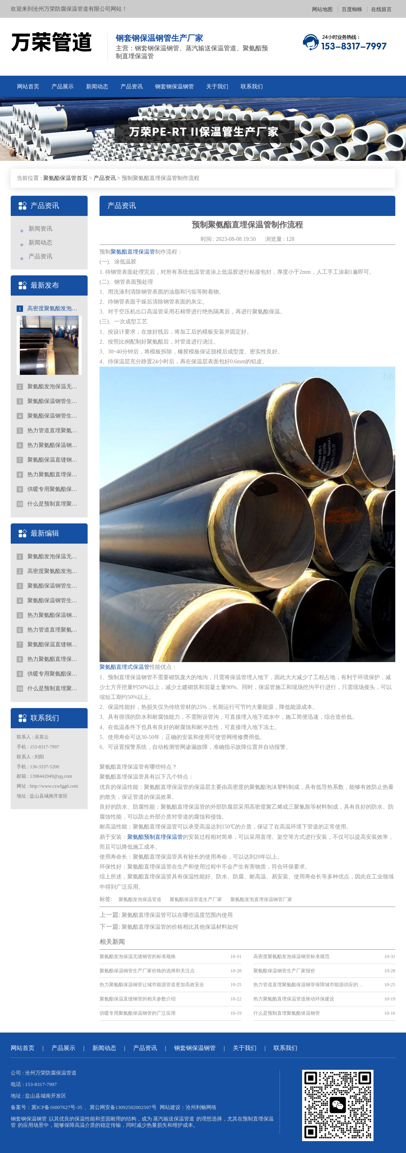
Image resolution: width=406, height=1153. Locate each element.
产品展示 (63, 87)
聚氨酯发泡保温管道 (140, 899)
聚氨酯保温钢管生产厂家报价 (49, 416)
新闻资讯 (40, 228)
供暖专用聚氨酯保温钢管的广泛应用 (49, 489)
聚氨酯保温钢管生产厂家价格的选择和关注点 (49, 401)
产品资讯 (132, 87)
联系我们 (252, 87)
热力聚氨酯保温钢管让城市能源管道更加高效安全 (49, 445)
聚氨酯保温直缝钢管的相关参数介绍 (49, 460)
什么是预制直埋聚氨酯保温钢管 (49, 504)
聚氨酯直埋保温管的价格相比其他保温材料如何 (180, 927)
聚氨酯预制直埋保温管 (155, 837)
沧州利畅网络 (201, 1107)
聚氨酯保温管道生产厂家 (196, 899)
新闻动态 (97, 87)
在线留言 (381, 9)
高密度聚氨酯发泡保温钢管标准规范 (49, 308)
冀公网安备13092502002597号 (123, 1107)
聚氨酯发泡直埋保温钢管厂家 (261, 899)
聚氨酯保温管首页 (65, 178)
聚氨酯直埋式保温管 (124, 667)
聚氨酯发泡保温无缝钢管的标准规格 (49, 387)
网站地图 (322, 9)
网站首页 (28, 87)
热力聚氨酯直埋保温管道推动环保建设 (49, 475)
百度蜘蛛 (352, 9)
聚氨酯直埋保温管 (133, 252)
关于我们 (217, 87)
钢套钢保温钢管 (174, 87)
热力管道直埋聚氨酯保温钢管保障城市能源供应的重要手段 (49, 431)
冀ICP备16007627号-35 (56, 1107)
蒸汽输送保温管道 (173, 1119)
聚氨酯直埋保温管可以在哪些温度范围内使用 (177, 915)
